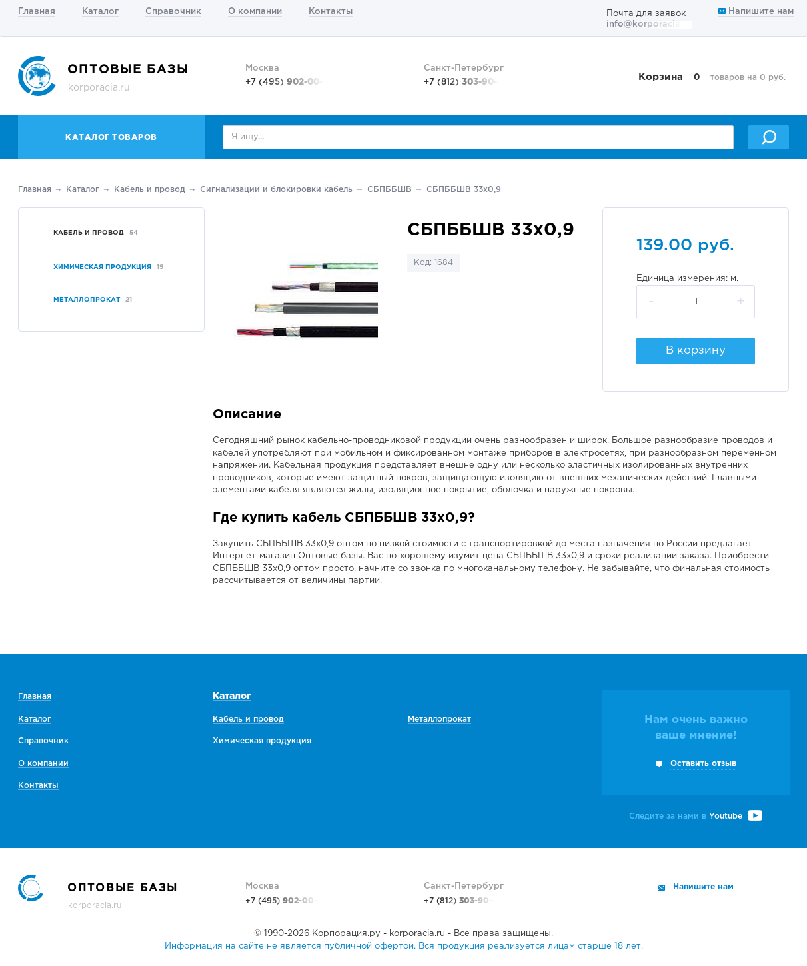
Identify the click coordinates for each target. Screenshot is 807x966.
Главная (36, 11)
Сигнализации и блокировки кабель (276, 189)
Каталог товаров (111, 137)
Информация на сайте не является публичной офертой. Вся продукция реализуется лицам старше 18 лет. (404, 946)
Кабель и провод (149, 189)
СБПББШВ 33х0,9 (463, 189)
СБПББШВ (389, 189)
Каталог (100, 11)
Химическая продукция (262, 741)
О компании (255, 11)
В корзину (696, 351)
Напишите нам (756, 11)
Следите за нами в (695, 816)
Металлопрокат (439, 719)
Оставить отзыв (703, 763)
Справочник (173, 11)
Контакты (331, 11)
